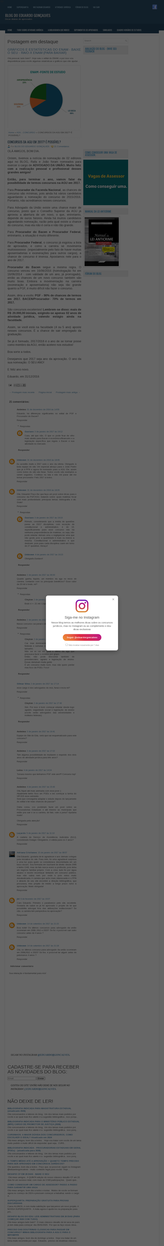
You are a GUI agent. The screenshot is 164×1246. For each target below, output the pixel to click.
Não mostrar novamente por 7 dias (82, 645)
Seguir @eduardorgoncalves (82, 637)
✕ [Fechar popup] (113, 599)
